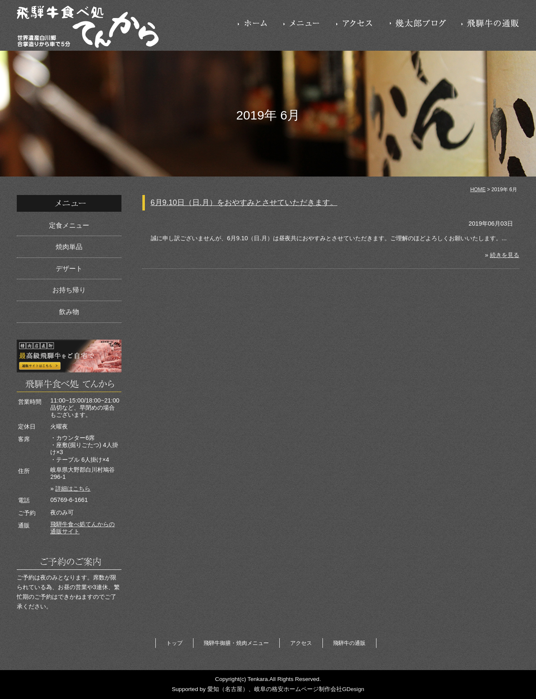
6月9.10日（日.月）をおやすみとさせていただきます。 (244, 202)
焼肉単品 (69, 246)
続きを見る (504, 255)
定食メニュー (69, 225)
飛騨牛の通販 (349, 643)
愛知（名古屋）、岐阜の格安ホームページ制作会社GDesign (285, 689)
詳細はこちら (72, 488)
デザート (69, 268)
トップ (174, 643)
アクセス (301, 643)
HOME (478, 189)
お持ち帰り (69, 290)
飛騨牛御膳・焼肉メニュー (236, 643)
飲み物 (69, 311)
